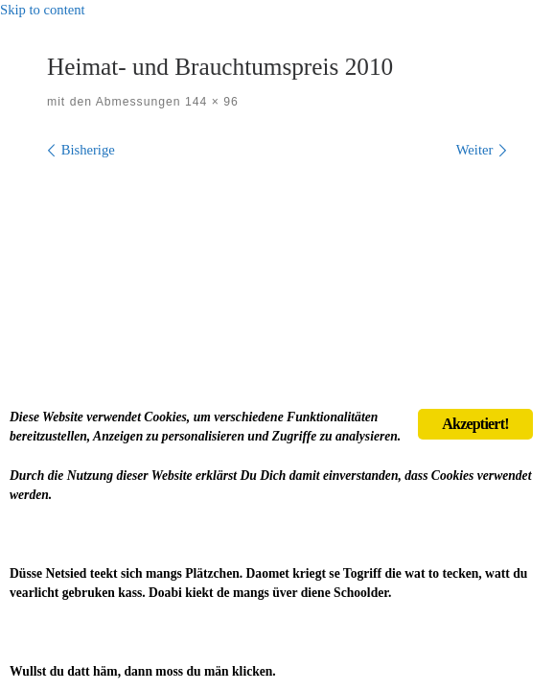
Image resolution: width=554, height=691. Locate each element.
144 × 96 (210, 101)
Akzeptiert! (475, 424)
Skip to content (42, 9)
